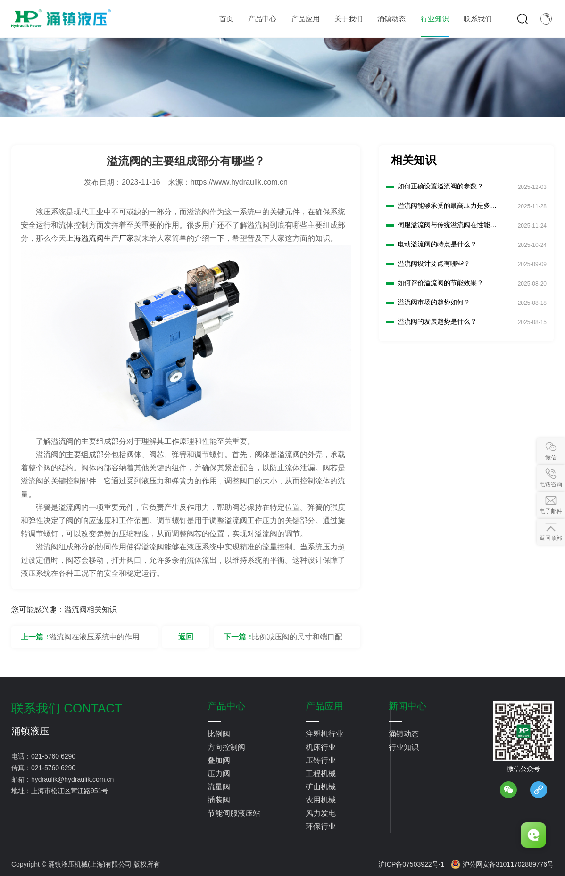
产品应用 (324, 706)
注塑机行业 (324, 734)
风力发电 (321, 813)
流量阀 (219, 787)
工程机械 (321, 774)
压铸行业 (321, 760)
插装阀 (219, 800)
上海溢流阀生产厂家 (100, 238)
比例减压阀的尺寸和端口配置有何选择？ (301, 640)
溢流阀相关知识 (90, 610)
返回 (185, 637)
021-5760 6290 (53, 756)
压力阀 (219, 774)
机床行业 (321, 747)
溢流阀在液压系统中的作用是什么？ (98, 640)
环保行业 (321, 826)
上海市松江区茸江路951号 (69, 790)
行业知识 (404, 747)
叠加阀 (219, 760)
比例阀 (219, 734)
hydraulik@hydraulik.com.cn (72, 779)
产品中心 (226, 706)
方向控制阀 (226, 747)
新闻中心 (407, 706)
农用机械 (321, 800)
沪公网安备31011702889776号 (502, 864)
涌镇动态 (404, 734)
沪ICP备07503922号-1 (411, 864)
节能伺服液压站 (234, 813)
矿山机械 (321, 787)
